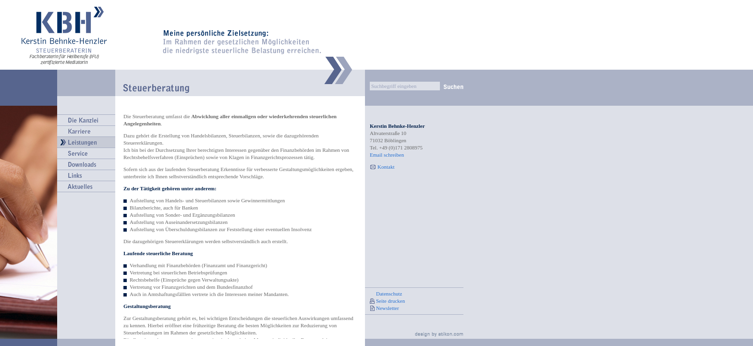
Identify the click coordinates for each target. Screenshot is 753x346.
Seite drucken (390, 301)
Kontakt (385, 167)
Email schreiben (387, 155)
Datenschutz (389, 294)
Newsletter (387, 308)
